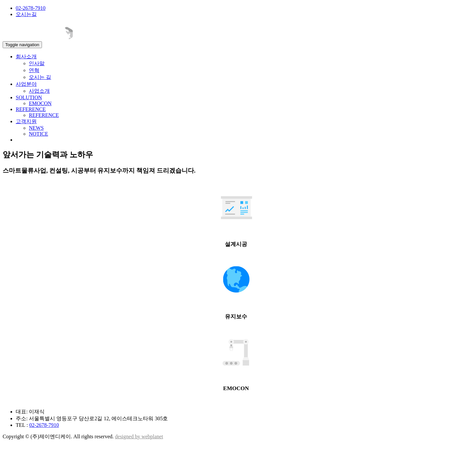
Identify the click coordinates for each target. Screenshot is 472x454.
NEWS (36, 128)
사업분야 (26, 84)
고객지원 (26, 121)
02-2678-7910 (31, 8)
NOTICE (38, 134)
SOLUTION (29, 97)
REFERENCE (31, 109)
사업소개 (39, 91)
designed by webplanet (139, 436)
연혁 (34, 70)
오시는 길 (40, 77)
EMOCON (40, 103)
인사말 (37, 63)
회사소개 (26, 56)
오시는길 (26, 14)
